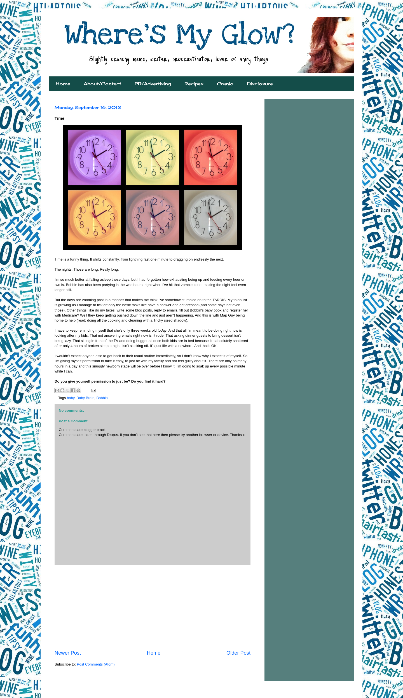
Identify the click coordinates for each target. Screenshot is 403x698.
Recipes (193, 83)
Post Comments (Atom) (96, 664)
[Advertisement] (153, 607)
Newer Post (68, 653)
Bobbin (101, 398)
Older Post (238, 653)
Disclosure (260, 83)
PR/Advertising (153, 83)
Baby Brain (86, 398)
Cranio (225, 83)
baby (70, 398)
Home (63, 83)
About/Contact (102, 83)
